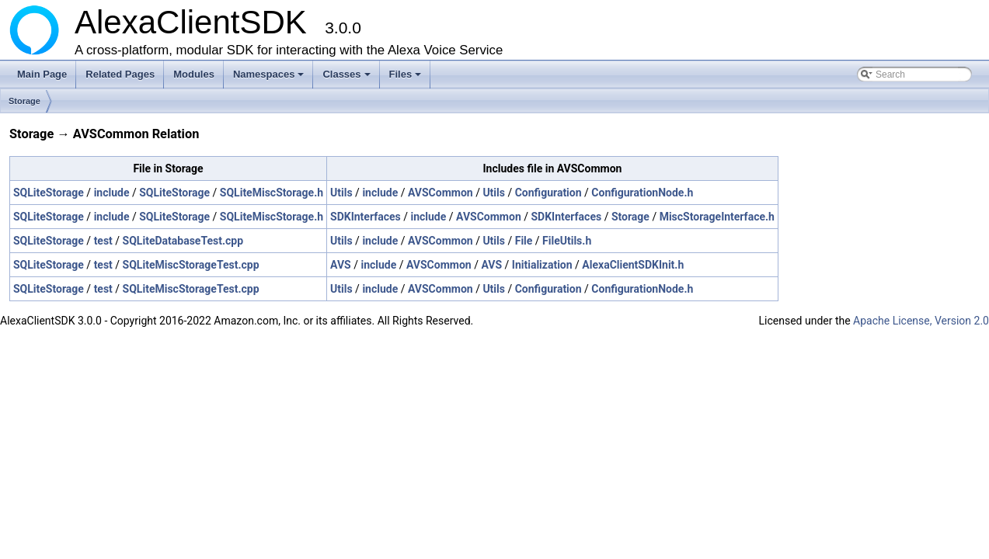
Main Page (42, 74)
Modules (193, 74)
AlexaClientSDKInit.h (633, 265)
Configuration (548, 192)
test (103, 240)
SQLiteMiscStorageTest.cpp (191, 265)
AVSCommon (440, 192)
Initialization (542, 265)
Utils (341, 192)
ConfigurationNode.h (642, 192)
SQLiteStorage (48, 192)
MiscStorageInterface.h (717, 216)
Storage (24, 101)
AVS (340, 265)
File (524, 240)
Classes (347, 78)
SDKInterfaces (365, 216)
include (112, 192)
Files (406, 78)
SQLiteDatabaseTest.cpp (183, 240)
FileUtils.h (566, 240)
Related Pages (120, 74)
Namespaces (270, 78)
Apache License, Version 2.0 (921, 320)
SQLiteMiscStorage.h (271, 192)
